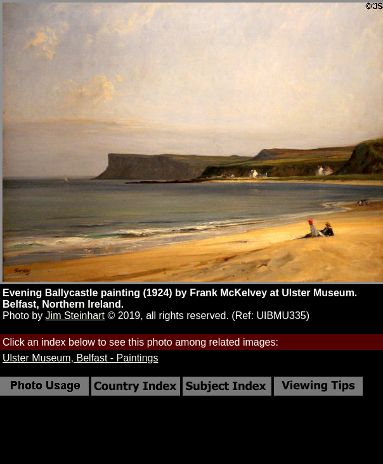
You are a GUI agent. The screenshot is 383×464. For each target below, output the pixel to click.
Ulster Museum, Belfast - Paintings (80, 358)
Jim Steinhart (75, 315)
